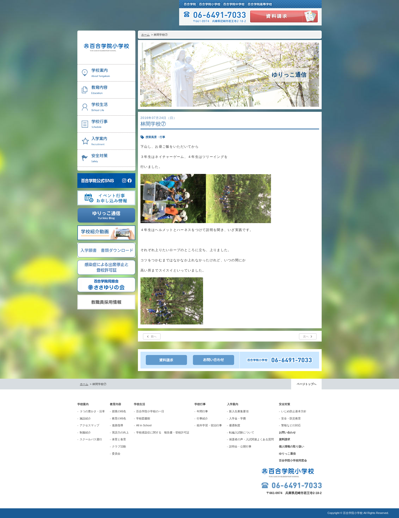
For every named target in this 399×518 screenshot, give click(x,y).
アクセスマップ (89, 425)
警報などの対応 (291, 425)
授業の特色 (119, 411)
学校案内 (83, 404)
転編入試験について (241, 432)
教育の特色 (119, 418)
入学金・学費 (237, 418)
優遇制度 (234, 425)
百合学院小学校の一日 (150, 411)
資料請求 (284, 439)
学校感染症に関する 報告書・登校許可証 (162, 432)
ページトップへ (306, 384)
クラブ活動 (119, 446)
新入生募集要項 (239, 411)
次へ (306, 336)
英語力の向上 (120, 432)
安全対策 (284, 404)
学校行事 (200, 404)
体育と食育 (119, 439)
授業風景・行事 (155, 137)
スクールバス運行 (91, 439)
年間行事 (202, 411)
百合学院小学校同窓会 (293, 460)
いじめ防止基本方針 (293, 411)
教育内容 (115, 404)
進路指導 (117, 425)
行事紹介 (202, 418)
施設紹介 (85, 418)
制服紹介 (85, 432)
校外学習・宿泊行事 (209, 425)
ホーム (145, 34)
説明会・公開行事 (240, 446)
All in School (144, 425)
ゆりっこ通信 (287, 453)
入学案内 (232, 404)
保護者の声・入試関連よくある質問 (251, 439)
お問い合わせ (287, 432)
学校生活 (139, 404)
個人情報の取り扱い (291, 446)
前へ (153, 336)
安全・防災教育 (291, 418)
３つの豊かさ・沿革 (92, 411)
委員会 (116, 453)
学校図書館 (143, 418)
